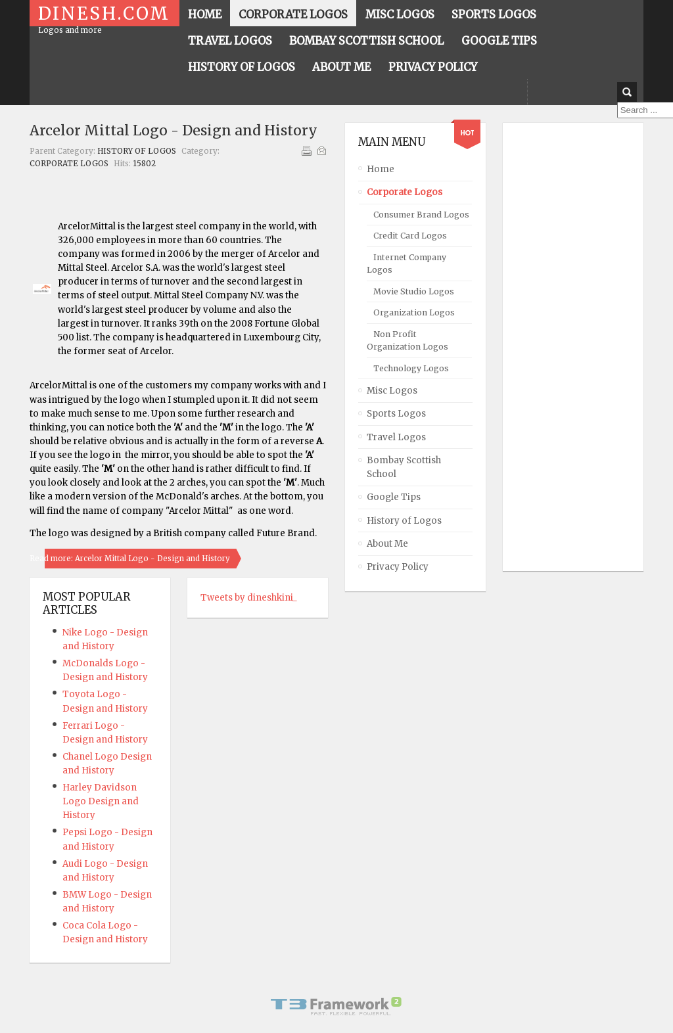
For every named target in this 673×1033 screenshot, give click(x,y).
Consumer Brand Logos (421, 214)
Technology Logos (411, 368)
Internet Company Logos (406, 263)
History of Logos (136, 151)
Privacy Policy (398, 566)
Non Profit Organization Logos (407, 340)
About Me (387, 543)
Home (380, 169)
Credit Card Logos (410, 236)
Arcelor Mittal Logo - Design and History (173, 130)
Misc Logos (392, 390)
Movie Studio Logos (413, 291)
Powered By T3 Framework (336, 1006)
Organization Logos (414, 312)
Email (321, 150)
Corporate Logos (69, 163)
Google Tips (394, 497)
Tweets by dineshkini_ (248, 597)
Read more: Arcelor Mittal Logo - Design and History (130, 558)
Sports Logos (396, 413)
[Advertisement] (568, 347)
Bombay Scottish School (404, 467)
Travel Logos (396, 437)
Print (306, 150)
